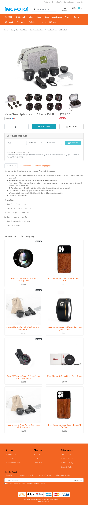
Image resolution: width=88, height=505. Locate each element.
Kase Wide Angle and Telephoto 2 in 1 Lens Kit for (23, 328)
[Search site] (34, 9)
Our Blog (37, 458)
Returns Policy (67, 463)
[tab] (11, 165)
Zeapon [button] (41, 22)
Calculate (73, 143)
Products (47, 2)
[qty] (15, 143)
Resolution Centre (13, 463)
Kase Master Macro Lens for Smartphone (23, 279)
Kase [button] (39, 17)
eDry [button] (31, 17)
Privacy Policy (67, 458)
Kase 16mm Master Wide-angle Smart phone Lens (65, 328)
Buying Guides (69, 2)
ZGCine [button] (52, 22)
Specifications (25, 166)
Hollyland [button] (20, 17)
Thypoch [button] (21, 22)
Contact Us (79, 2)
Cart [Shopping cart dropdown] (76, 8)
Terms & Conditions (27, 484)
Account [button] (65, 9)
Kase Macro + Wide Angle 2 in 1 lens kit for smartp (23, 426)
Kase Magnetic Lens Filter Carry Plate (64, 376)
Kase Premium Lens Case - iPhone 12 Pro (64, 279)
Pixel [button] (67, 17)
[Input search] (46, 9)
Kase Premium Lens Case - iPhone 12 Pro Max (64, 426)
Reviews (43, 166)
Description (11, 166)
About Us (59, 2)
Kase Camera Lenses (53, 17)
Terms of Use (66, 454)
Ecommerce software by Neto (55, 499)
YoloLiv (32, 22)
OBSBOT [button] (8, 17)
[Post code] (54, 143)
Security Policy (67, 467)
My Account (11, 454)
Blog (53, 2)
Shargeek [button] (9, 22)
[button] (71, 126)
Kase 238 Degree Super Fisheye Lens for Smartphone (23, 377)
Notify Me (44, 126)
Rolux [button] (76, 17)
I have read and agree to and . (24, 484)
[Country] (34, 143)
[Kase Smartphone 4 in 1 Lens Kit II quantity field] (16, 126)
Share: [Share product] (10, 119)
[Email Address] (38, 480)
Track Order (11, 458)
